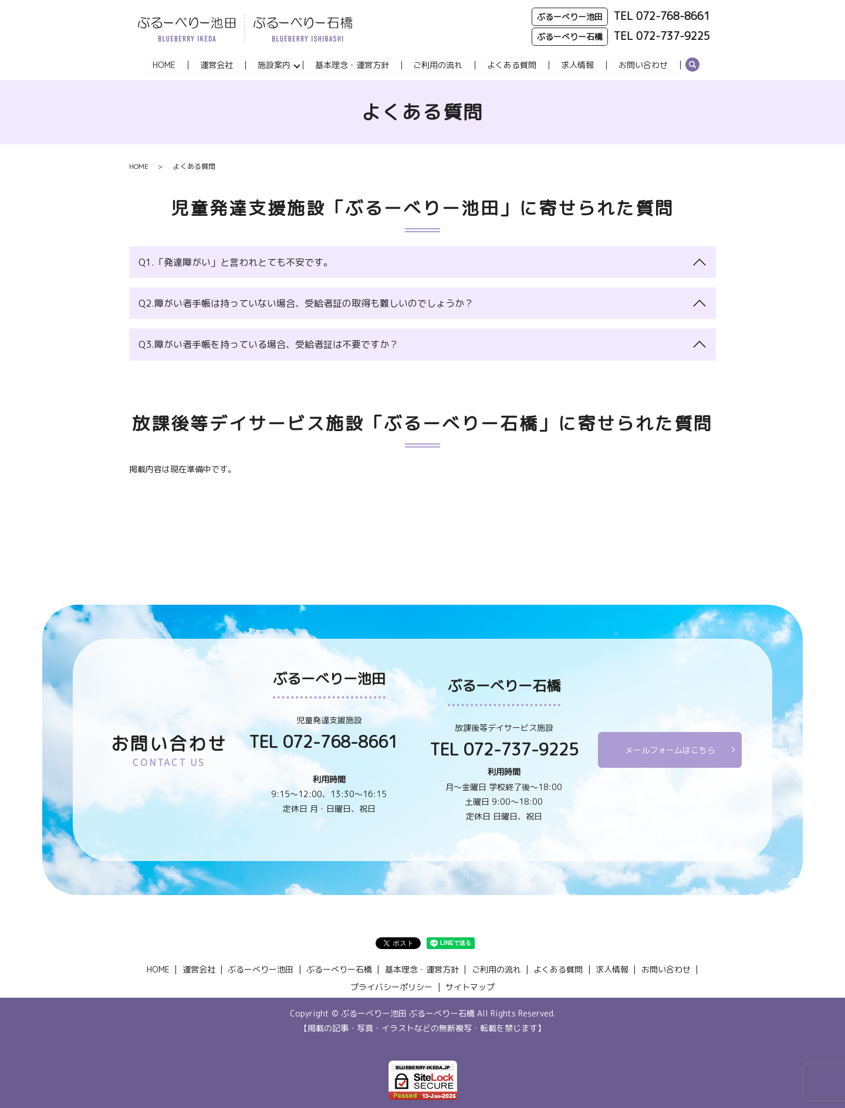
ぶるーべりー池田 (260, 969)
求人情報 (578, 64)
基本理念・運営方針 (352, 64)
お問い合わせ (643, 64)
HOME (164, 64)
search (693, 65)
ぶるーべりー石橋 (339, 969)
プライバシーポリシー (391, 986)
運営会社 (216, 64)
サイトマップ (470, 986)
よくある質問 (512, 64)
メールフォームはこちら (670, 749)
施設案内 (274, 64)
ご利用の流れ (438, 64)
